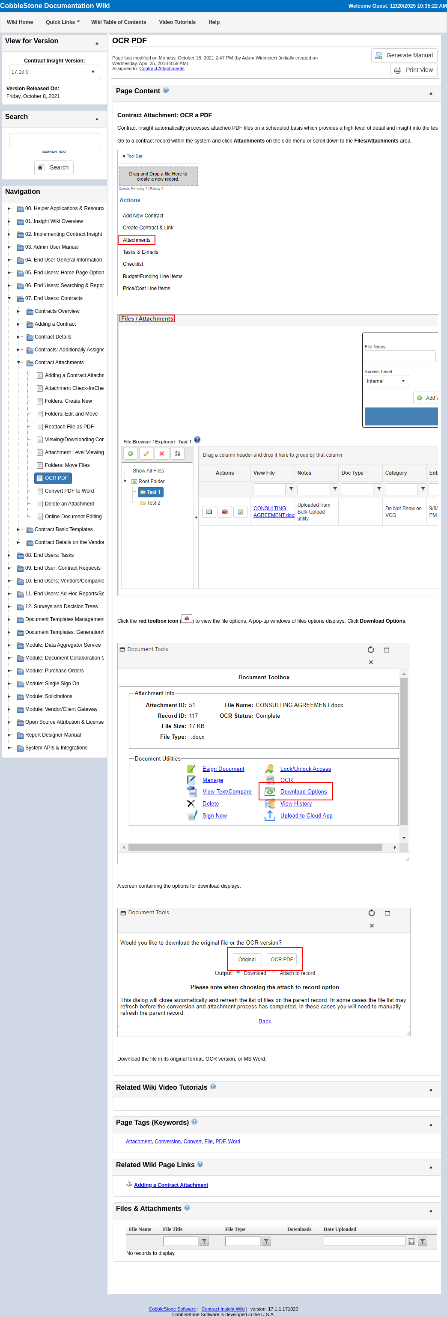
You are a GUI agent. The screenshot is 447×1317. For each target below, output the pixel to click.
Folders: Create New (68, 401)
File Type (235, 1229)
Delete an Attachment (69, 504)
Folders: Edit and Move (71, 414)
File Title (173, 1229)
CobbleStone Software (172, 1308)
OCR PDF (56, 478)
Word (234, 1142)
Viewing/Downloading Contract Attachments (95, 440)
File (208, 1142)
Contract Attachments (162, 68)
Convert (193, 1142)
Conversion (168, 1142)
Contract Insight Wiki (223, 1308)
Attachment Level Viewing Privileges (86, 452)
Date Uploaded (340, 1229)
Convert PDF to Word (69, 491)
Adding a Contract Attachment (79, 375)
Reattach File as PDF (69, 427)
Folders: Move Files (67, 465)
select (93, 72)
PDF (220, 1142)
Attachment (139, 1142)
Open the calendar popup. (411, 1241)
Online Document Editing (73, 517)
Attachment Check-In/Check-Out (82, 388)
